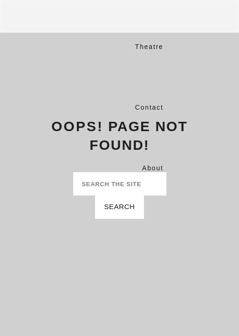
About (153, 168)
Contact (149, 107)
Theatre (149, 46)
